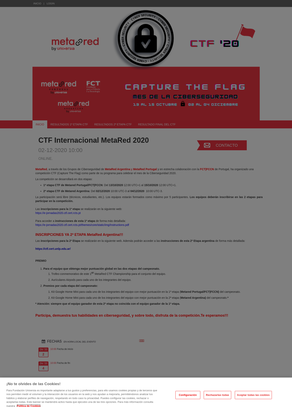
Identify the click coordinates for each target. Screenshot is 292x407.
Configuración (188, 397)
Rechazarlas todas (217, 397)
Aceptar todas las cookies (253, 397)
